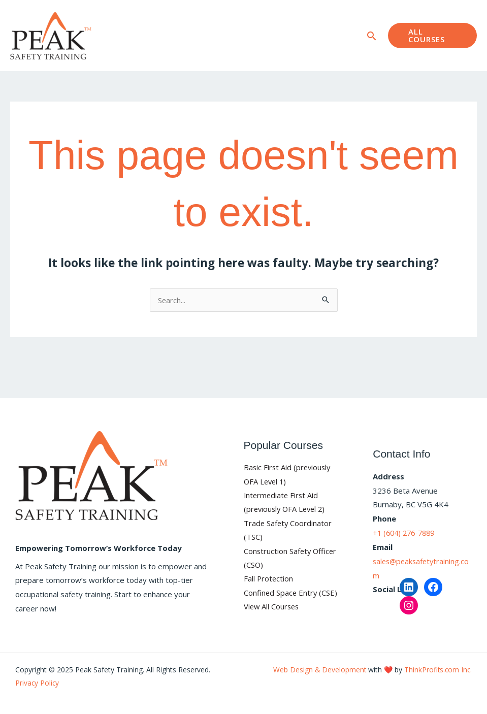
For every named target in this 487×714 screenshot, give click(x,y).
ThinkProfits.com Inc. (437, 669)
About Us (224, 18)
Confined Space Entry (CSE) (291, 593)
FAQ (262, 18)
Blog (293, 18)
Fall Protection (269, 579)
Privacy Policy (37, 683)
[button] (367, 35)
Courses (168, 18)
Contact (130, 53)
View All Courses (272, 607)
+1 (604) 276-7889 (406, 533)
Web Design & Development (318, 669)
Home (128, 18)
